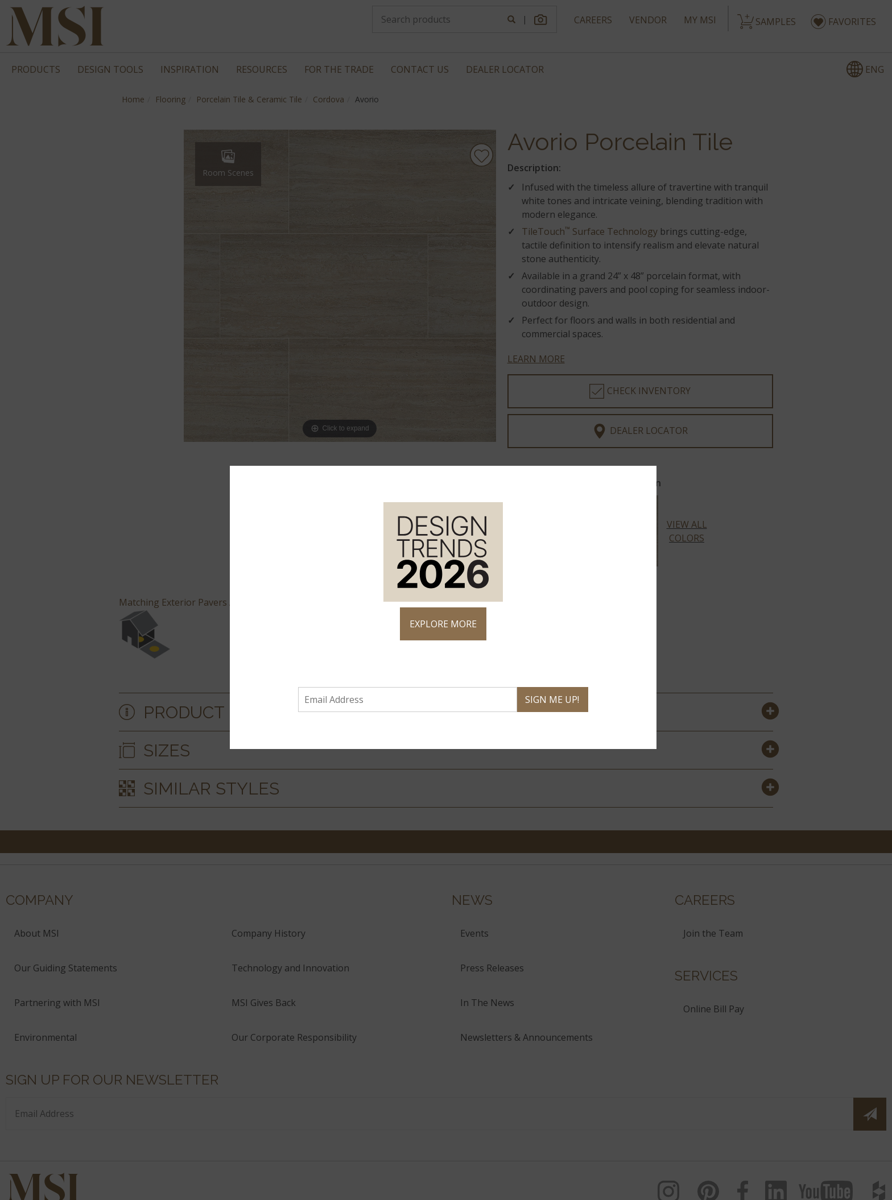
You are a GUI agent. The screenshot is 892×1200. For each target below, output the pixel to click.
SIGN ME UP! (552, 699)
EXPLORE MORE (443, 624)
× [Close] (643, 479)
